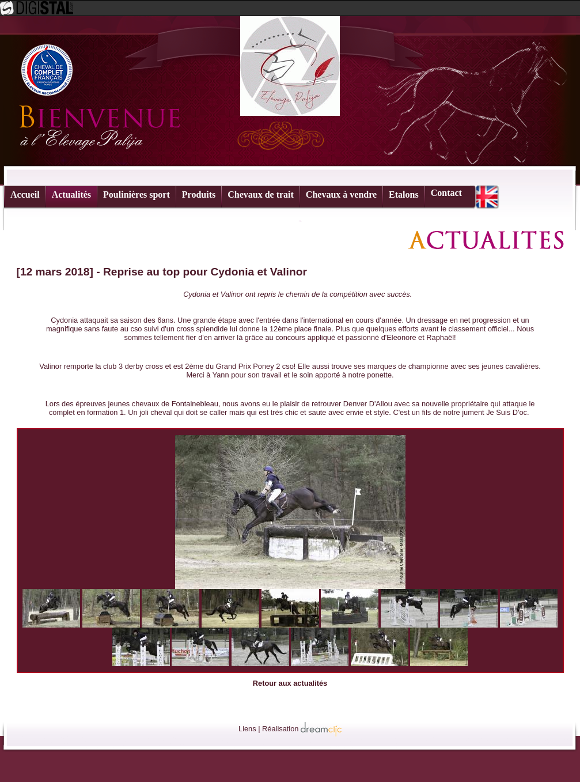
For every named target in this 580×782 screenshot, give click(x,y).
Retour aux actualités (290, 683)
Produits (198, 194)
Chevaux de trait (261, 194)
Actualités (71, 194)
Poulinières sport (136, 194)
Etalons (404, 194)
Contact (446, 193)
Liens (247, 728)
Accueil (25, 194)
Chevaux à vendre (341, 194)
